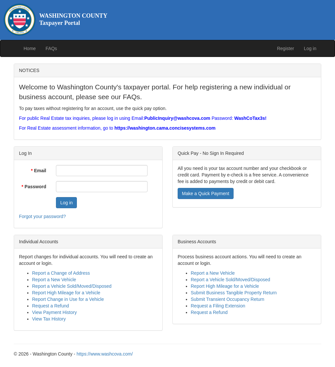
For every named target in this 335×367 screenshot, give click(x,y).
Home (30, 48)
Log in (310, 48)
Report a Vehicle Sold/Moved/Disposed (72, 286)
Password (34, 186)
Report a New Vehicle (54, 279)
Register (285, 48)
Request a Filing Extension (218, 305)
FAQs (51, 48)
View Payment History (54, 312)
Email (38, 170)
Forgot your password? (42, 216)
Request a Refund (50, 305)
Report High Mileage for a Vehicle (66, 292)
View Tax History (49, 318)
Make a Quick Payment (205, 193)
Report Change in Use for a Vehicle (68, 299)
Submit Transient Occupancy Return (227, 299)
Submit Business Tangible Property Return (234, 292)
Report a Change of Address (61, 273)
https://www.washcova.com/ (105, 354)
